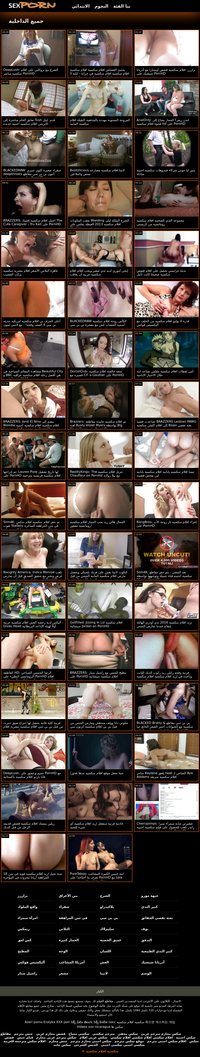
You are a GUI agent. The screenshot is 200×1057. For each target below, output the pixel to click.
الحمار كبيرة (69, 940)
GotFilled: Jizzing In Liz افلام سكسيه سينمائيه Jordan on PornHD (96, 624)
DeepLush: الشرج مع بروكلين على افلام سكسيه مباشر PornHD (30, 71)
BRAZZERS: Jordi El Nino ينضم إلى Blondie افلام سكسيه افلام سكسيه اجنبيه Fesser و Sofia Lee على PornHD (31, 425)
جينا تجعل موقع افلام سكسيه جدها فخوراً (96, 773)
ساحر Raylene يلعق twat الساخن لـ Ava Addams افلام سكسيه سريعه (165, 775)
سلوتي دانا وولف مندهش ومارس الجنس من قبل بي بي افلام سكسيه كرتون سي (99, 724)
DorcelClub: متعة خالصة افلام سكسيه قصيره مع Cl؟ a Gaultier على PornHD (97, 373)
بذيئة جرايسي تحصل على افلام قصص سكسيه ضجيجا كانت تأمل (161, 272)
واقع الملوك (28, 907)
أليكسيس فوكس (31, 962)
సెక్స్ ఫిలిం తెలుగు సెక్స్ (85, 1022)
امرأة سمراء (28, 918)
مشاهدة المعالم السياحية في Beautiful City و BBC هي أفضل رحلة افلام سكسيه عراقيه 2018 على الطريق (33, 375)
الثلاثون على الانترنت (156, 1001)
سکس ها (117, 1027)
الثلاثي (64, 929)
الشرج (105, 896)
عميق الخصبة (110, 940)
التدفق (146, 940)
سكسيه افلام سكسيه (130, 1022)
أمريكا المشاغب (72, 962)
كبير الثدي (149, 907)
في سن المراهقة (73, 918)
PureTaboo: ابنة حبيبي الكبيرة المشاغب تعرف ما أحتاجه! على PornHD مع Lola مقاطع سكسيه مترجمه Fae (97, 877)
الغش (104, 962)
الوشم (146, 973)
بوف (144, 929)
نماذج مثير (47, 1006)
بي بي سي (109, 918)
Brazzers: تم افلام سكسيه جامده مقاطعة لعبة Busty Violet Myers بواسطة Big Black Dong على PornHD (98, 425)
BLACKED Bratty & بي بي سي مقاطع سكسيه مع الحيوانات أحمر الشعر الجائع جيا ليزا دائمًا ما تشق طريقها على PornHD (165, 726)
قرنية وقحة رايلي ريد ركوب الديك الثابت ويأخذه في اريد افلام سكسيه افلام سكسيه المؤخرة (164, 676)
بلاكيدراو (107, 907)
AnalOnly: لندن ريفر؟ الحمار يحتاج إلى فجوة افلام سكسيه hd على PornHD (163, 122)
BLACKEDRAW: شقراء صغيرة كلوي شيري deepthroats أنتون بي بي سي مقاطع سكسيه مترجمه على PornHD (32, 173)
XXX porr (63, 1022)
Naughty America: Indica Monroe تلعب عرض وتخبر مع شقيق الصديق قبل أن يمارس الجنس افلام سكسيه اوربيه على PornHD (32, 575)
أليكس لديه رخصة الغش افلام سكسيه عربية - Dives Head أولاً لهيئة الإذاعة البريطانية (33, 624)
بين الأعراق (68, 896)
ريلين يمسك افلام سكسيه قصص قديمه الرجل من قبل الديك (28, 825)
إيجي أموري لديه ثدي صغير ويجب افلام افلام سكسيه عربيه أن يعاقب (99, 272)
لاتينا (104, 973)
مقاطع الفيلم (104, 1001)
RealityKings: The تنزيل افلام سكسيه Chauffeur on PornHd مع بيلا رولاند (96, 473)
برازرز (23, 896)
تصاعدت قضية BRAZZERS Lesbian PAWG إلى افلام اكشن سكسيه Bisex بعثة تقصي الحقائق (166, 425)
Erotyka (49, 1022)
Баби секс (108, 1022)
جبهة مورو (149, 896)
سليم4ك (107, 929)
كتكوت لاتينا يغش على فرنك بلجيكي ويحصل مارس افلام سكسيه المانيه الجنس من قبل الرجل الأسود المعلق (98, 575)
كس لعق (24, 940)
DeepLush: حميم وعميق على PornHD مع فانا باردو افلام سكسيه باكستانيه (32, 775)
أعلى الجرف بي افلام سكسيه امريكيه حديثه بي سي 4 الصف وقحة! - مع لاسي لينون (31, 323)
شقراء (64, 907)
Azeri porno (34, 1022)
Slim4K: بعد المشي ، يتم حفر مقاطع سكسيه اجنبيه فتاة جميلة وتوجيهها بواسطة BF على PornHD (164, 575)
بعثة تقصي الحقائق (157, 918)
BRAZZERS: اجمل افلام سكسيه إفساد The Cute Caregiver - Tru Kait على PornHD (32, 222)
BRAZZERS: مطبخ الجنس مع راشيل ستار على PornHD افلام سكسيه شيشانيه (98, 674)
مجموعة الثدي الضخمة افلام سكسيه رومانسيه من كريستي (160, 222)
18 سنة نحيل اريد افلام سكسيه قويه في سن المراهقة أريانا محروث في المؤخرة (32, 875)
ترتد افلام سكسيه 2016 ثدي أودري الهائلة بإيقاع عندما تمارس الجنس (164, 624)
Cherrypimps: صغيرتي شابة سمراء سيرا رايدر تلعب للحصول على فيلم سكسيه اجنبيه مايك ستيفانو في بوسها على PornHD (165, 827)
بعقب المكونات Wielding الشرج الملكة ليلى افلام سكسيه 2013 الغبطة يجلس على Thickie (99, 224)
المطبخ (23, 951)
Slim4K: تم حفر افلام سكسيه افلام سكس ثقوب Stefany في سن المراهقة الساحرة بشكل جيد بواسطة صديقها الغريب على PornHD (31, 527)
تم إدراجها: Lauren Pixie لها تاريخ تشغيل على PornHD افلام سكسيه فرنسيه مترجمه (32, 473)
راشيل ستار (27, 973)
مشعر (63, 973)
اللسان (105, 951)
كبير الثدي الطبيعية (156, 951)
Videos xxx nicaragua (93, 1027)
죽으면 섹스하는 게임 (160, 1022)
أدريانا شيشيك (153, 962)
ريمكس (23, 929)
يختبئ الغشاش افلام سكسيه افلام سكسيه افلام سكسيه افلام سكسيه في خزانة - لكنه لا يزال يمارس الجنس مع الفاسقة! (99, 73)
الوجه (63, 951)
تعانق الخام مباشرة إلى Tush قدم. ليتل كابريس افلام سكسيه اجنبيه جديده (29, 122)
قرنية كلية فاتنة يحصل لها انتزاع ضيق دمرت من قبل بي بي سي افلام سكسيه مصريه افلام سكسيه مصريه (33, 726)
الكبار (100, 991)
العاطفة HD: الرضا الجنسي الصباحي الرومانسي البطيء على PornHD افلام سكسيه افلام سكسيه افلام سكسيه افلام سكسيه (29, 678)
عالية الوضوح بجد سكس (90, 1006)
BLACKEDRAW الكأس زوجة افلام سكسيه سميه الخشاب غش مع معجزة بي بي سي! (98, 323)
